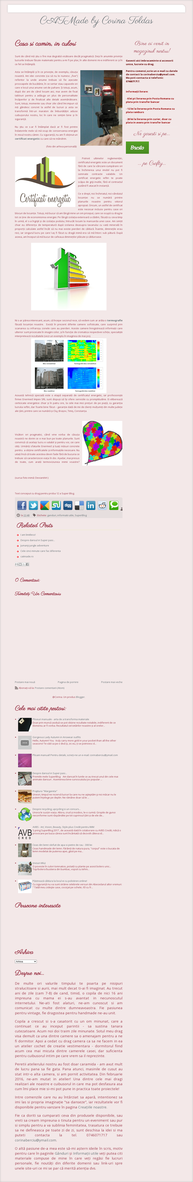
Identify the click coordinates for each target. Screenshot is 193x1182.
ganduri (51, 515)
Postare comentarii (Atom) (49, 688)
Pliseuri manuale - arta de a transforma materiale (61, 719)
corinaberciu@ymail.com (35, 1140)
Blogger (80, 697)
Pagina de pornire (68, 682)
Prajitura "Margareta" (45, 791)
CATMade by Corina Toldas (96, 21)
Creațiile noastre (92, 1107)
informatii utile (65, 515)
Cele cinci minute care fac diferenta (41, 551)
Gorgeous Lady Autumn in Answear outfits (57, 737)
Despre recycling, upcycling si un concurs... (57, 809)
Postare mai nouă (25, 682)
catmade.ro (27, 556)
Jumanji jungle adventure (35, 545)
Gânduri (62, 1153)
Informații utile (85, 1153)
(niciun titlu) (39, 863)
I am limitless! (28, 534)
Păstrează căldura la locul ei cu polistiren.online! (60, 881)
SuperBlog (81, 515)
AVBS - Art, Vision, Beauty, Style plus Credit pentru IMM (63, 827)
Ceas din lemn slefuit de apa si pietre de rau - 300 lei (62, 845)
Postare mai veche (112, 682)
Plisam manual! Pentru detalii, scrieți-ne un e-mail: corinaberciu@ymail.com (75, 755)
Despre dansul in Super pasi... (38, 540)
